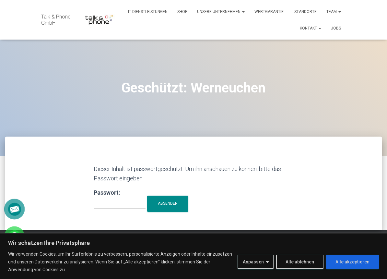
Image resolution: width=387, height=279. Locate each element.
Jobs (336, 28)
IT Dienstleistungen (148, 11)
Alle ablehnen (300, 261)
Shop (182, 11)
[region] (193, 256)
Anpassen (253, 261)
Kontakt (310, 28)
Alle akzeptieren (352, 261)
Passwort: (120, 199)
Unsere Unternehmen (221, 11)
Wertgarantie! (269, 11)
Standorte (305, 11)
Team (333, 11)
